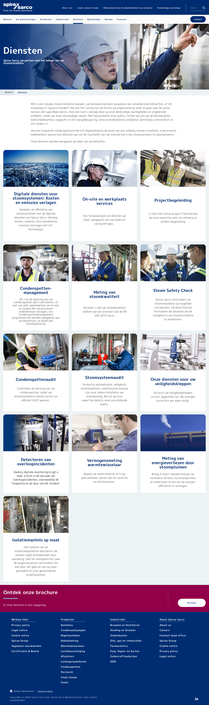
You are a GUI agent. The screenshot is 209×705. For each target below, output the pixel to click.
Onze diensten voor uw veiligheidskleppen (173, 381)
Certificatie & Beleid (25, 651)
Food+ (65, 682)
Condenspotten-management (36, 290)
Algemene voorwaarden (26, 646)
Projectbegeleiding (173, 200)
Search (204, 8)
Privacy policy (20, 625)
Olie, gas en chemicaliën (126, 640)
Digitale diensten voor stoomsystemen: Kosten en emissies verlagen (36, 198)
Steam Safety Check (173, 290)
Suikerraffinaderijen (123, 656)
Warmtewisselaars (72, 646)
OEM (113, 661)
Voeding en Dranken (123, 630)
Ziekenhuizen (118, 635)
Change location (45, 691)
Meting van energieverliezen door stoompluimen (173, 462)
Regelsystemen (70, 635)
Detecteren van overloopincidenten (36, 462)
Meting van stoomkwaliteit (104, 294)
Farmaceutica (119, 646)
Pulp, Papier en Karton (124, 651)
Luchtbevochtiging (73, 651)
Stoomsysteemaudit (104, 377)
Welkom (9, 92)
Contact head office (173, 635)
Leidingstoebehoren (73, 661)
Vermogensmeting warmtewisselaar (104, 462)
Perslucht (67, 672)
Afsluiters (67, 656)
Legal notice (19, 630)
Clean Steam (69, 677)
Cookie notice (20, 635)
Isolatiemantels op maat (36, 540)
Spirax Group (19, 640)
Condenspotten (70, 666)
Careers (165, 630)
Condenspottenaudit (36, 379)
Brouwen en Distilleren (125, 625)
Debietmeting (69, 640)
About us (165, 625)
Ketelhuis (67, 625)
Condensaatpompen (73, 630)
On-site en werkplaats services (104, 201)
